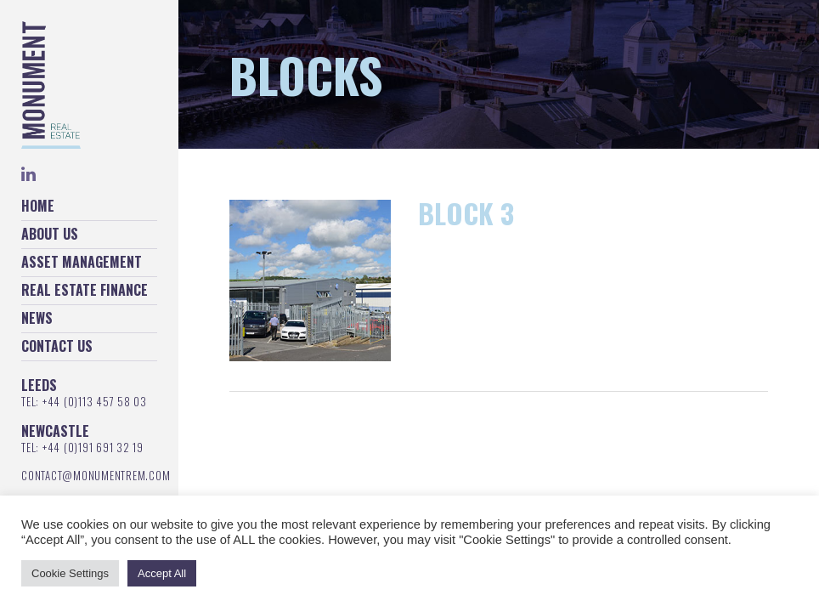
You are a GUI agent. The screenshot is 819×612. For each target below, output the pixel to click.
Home (37, 206)
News (37, 318)
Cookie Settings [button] (70, 573)
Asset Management (81, 262)
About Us (49, 234)
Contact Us (57, 346)
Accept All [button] (162, 573)
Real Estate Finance (84, 290)
